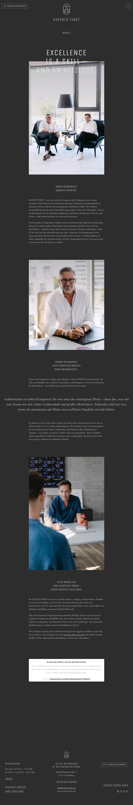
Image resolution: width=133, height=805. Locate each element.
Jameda (125, 785)
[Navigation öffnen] (129, 6)
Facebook (117, 785)
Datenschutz (10, 787)
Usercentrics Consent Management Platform (70, 679)
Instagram (107, 785)
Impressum (21, 787)
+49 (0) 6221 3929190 (66, 782)
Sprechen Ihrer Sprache (73, 635)
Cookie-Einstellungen (14, 791)
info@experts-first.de (66, 788)
